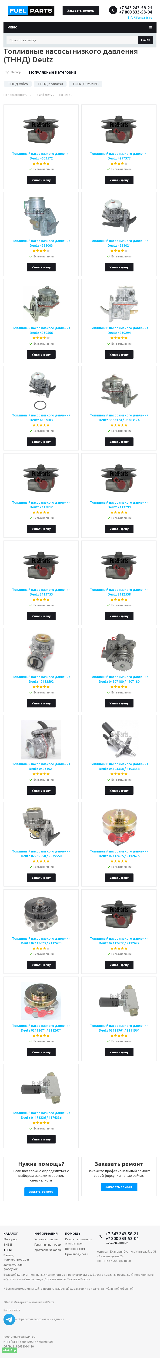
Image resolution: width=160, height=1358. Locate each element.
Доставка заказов (47, 1249)
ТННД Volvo (18, 84)
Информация (46, 1233)
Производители (76, 1254)
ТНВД (7, 1244)
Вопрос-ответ (75, 1248)
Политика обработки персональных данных (33, 1319)
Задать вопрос (41, 1191)
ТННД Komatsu (50, 84)
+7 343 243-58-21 (135, 8)
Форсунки (10, 1239)
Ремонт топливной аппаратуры (78, 1241)
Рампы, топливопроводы (16, 1257)
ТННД (7, 1249)
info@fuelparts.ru (140, 17)
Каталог (10, 1233)
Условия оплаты (46, 1239)
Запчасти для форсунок (13, 1267)
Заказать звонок (80, 10)
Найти (145, 40)
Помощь (72, 1233)
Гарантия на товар (47, 1244)
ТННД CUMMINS (85, 84)
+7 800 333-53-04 (135, 12)
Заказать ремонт (119, 1186)
